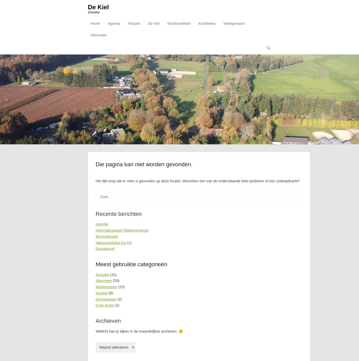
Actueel (102, 293)
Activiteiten (207, 23)
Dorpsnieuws (106, 299)
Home (95, 23)
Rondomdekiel (179, 23)
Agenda (114, 23)
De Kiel (98, 7)
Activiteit (102, 275)
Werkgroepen (234, 23)
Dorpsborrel (105, 249)
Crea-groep (105, 305)
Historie (134, 23)
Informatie (99, 35)
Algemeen (104, 281)
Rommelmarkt (107, 236)
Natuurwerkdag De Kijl (114, 243)
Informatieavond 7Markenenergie (122, 230)
